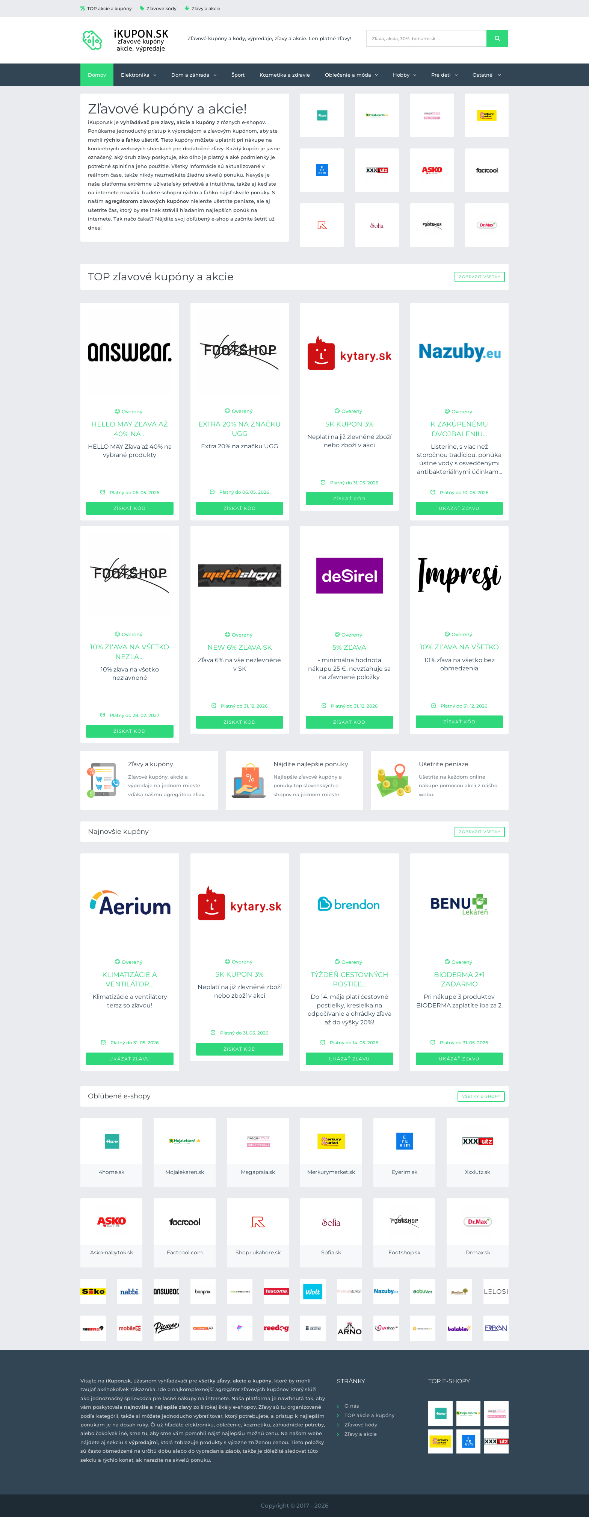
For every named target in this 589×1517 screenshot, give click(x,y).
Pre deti (444, 75)
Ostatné (487, 75)
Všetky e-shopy (481, 1096)
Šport (238, 75)
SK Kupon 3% (349, 424)
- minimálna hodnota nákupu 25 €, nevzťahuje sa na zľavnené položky (349, 668)
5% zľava (349, 647)
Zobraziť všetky (479, 276)
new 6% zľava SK (239, 647)
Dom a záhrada (193, 75)
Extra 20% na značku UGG (239, 446)
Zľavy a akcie (202, 8)
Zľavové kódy (158, 8)
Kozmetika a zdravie (285, 75)
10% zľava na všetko (459, 647)
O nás (351, 1406)
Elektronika (138, 75)
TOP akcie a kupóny (106, 8)
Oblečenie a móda (351, 75)
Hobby (404, 75)
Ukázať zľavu (459, 508)
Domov (97, 75)
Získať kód (129, 508)
